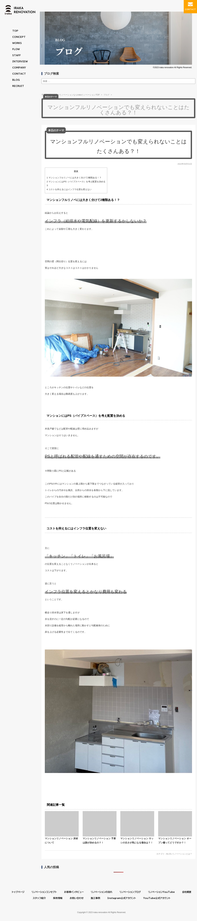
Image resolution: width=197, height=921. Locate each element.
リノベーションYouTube (161, 892)
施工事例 (95, 898)
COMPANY (19, 67)
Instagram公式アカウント (121, 898)
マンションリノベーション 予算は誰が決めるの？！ (100, 827)
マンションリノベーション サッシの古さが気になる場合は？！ (137, 827)
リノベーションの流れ (101, 892)
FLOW (16, 49)
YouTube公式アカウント (156, 898)
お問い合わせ (77, 898)
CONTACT (19, 74)
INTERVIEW (20, 61)
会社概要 (186, 892)
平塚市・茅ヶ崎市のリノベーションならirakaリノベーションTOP (70, 95)
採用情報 (57, 898)
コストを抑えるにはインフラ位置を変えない (69, 189)
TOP (15, 31)
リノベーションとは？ (182, 854)
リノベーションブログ (130, 892)
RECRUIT (18, 86)
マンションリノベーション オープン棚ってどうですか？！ (175, 827)
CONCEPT (19, 37)
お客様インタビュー (74, 892)
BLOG (16, 80)
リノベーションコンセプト (44, 892)
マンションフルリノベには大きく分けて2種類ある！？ (74, 177)
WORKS (17, 43)
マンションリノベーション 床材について (62, 827)
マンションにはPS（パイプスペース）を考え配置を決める (76, 181)
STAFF (16, 55)
